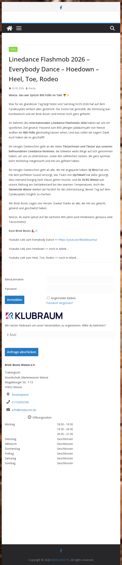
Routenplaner (20, 394)
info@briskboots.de (24, 410)
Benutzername (14, 279)
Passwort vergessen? (59, 303)
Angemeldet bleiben (63, 298)
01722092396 (20, 402)
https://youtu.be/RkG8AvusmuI (78, 239)
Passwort (11, 289)
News (13, 49)
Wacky (32, 88)
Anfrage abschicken (21, 352)
